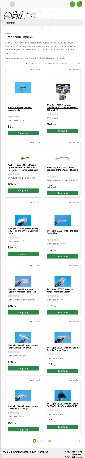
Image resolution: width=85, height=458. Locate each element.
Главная (7, 440)
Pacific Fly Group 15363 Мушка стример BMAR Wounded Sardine (62, 164)
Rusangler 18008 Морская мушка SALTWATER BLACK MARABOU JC (62, 395)
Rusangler (61, 58)
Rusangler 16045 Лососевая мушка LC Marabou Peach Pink (22, 283)
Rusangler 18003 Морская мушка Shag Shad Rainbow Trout (23, 339)
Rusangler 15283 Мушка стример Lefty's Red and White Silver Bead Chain (23, 226)
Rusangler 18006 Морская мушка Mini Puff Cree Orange (23, 395)
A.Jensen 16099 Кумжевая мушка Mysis (20, 106)
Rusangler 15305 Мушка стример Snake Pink (62, 225)
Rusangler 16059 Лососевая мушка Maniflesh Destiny (60, 283)
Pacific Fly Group (47, 58)
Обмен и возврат (39, 440)
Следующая (78, 429)
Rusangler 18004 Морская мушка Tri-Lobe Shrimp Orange (62, 339)
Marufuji (34, 58)
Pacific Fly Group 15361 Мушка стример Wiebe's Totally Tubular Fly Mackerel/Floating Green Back (23, 165)
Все (49, 429)
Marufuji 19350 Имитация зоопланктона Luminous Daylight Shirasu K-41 (62, 107)
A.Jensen (24, 58)
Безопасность (20, 440)
